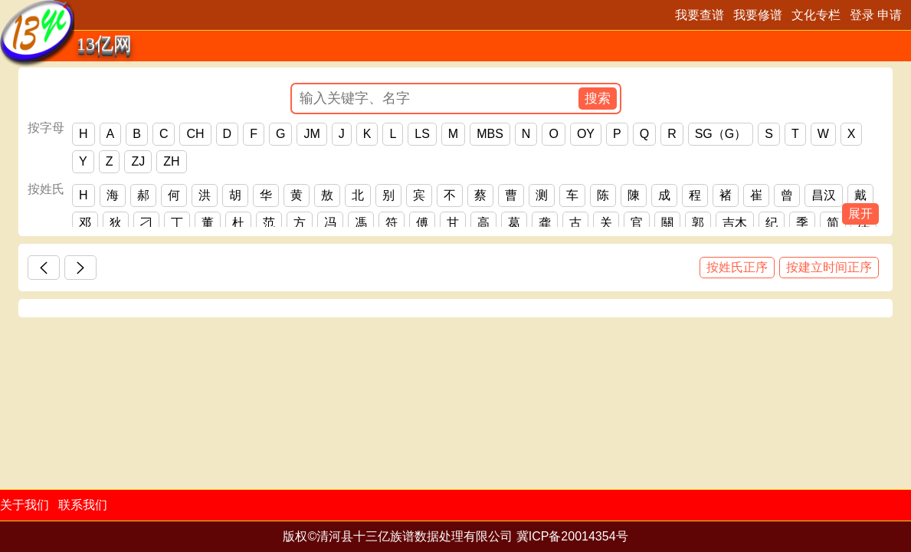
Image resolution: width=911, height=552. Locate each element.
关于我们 (24, 504)
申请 (889, 14)
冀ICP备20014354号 (572, 536)
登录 (862, 14)
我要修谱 (757, 14)
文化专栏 (816, 14)
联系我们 (82, 504)
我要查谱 (699, 14)
